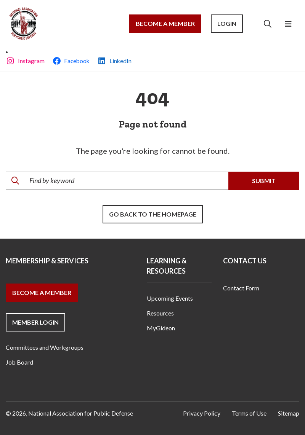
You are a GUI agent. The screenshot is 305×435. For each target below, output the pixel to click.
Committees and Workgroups (44, 347)
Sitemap (288, 413)
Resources (160, 313)
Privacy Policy (201, 413)
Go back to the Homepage (152, 214)
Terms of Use (249, 413)
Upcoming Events (170, 298)
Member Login (35, 322)
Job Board (19, 362)
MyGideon (161, 327)
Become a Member (165, 23)
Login (226, 23)
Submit (264, 180)
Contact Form (241, 288)
